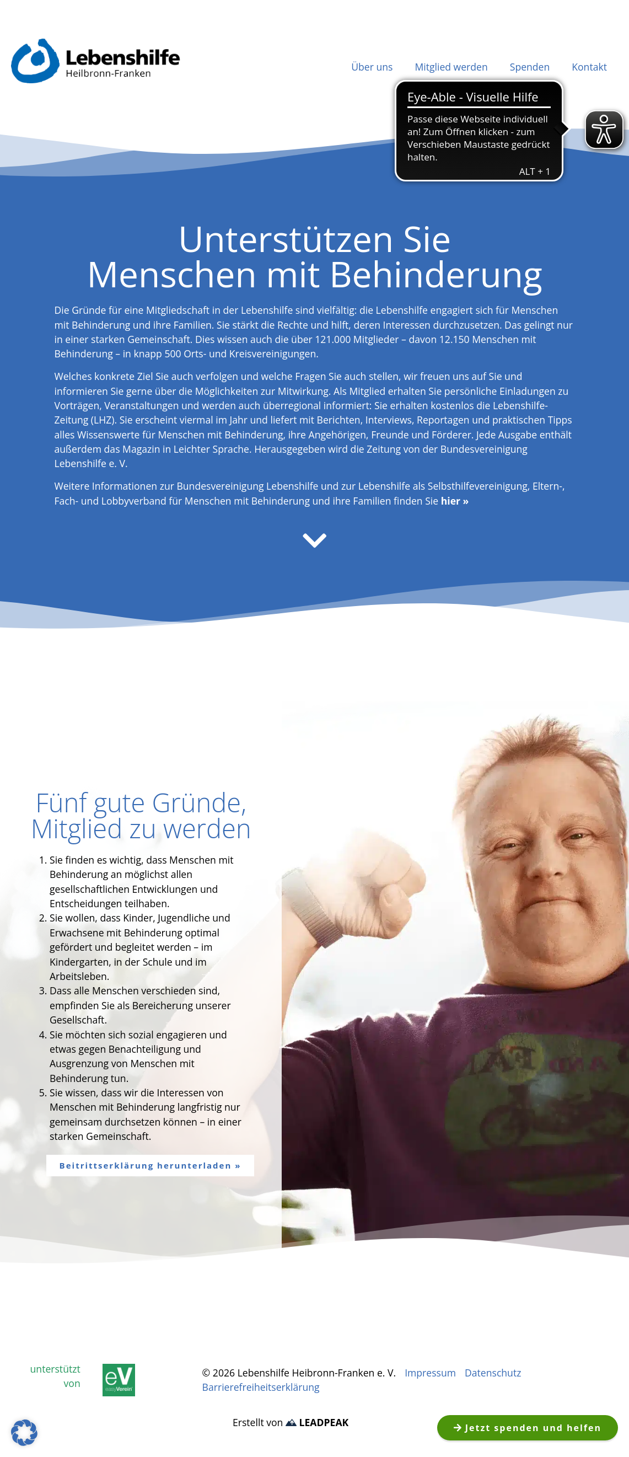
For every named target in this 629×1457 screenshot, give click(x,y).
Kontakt (589, 66)
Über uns (372, 66)
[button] (24, 1432)
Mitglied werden (451, 66)
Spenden (530, 66)
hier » (455, 500)
